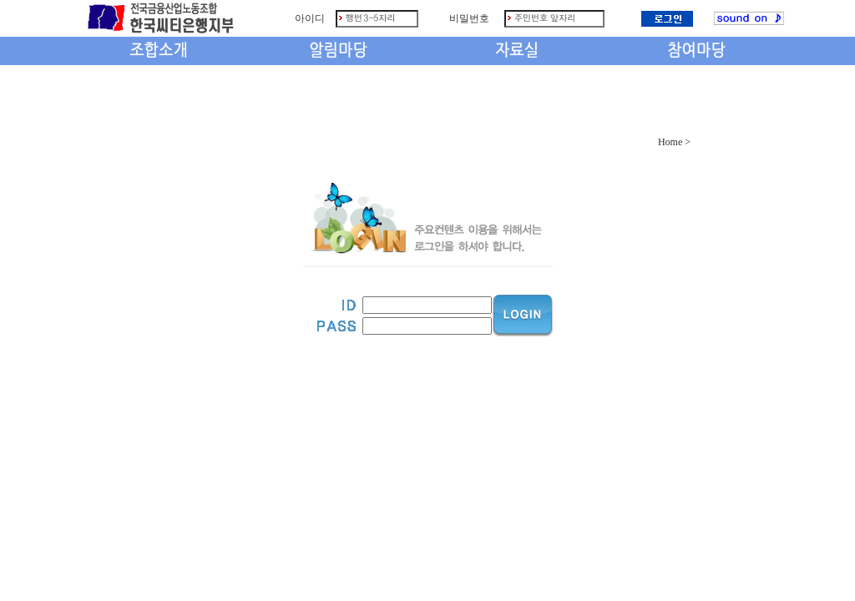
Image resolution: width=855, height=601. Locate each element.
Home (670, 142)
